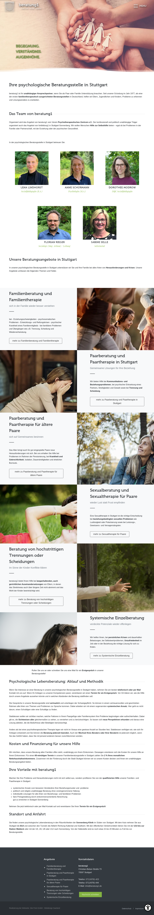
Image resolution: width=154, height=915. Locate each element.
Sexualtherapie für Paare (57, 886)
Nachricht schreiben (90, 894)
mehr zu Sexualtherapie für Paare (109, 534)
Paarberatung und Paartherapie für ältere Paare (60, 881)
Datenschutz (126, 909)
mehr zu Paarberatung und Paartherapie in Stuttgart (117, 401)
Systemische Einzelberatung (59, 897)
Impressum (139, 909)
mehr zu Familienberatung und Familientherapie (35, 341)
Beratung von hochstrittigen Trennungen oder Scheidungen (60, 891)
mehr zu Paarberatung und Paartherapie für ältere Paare (36, 473)
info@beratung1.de (93, 886)
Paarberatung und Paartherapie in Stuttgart (60, 874)
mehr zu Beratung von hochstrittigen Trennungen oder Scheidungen (36, 601)
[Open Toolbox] (148, 907)
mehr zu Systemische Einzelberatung (111, 655)
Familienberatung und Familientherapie (56, 867)
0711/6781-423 (92, 879)
